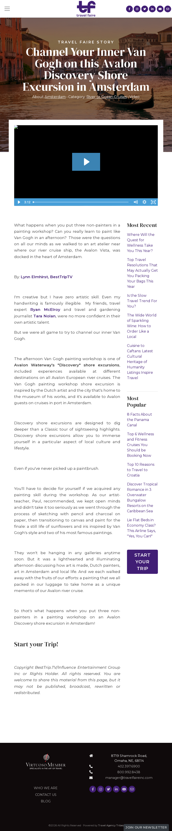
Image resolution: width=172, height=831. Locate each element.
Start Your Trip (142, 561)
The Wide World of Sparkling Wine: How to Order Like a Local (142, 326)
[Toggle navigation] (7, 8)
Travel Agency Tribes (111, 825)
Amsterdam (55, 97)
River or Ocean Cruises (106, 97)
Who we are (46, 788)
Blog (46, 801)
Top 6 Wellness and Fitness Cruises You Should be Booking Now (140, 445)
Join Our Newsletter (146, 827)
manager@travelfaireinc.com (129, 778)
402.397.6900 (129, 766)
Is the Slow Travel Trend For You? (142, 300)
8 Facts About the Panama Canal (139, 419)
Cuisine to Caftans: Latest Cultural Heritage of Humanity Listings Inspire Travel (140, 362)
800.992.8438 (128, 772)
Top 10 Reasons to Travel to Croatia (140, 469)
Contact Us (45, 795)
